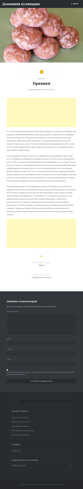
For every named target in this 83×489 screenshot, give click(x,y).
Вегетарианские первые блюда (23, 430)
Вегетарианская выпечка (21, 422)
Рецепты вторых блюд (20, 417)
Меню (76, 4)
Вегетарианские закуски (20, 426)
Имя (9, 339)
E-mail (10, 349)
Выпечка (41, 79)
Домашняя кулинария (21, 4)
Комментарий (13, 311)
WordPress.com (58, 484)
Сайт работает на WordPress (29, 484)
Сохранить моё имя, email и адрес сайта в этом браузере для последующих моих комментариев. (40, 373)
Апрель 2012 (16, 450)
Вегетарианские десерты (21, 435)
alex (40, 89)
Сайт (9, 359)
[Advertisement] (41, 112)
